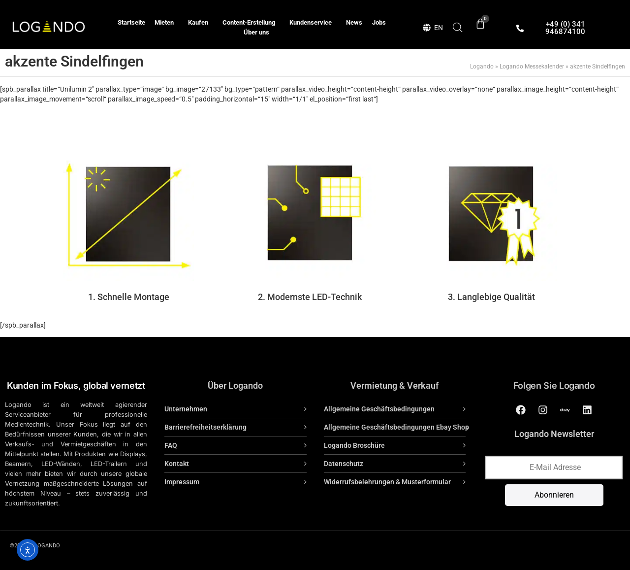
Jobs (379, 22)
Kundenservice (313, 23)
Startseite (131, 22)
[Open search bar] (458, 27)
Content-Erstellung (251, 23)
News (354, 22)
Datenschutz (343, 464)
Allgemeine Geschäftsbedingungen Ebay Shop (396, 427)
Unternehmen (185, 409)
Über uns (256, 32)
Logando (482, 66)
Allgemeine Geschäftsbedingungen (379, 409)
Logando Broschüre (354, 445)
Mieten (167, 23)
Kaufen (200, 23)
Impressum (181, 482)
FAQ (170, 445)
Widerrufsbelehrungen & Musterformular (387, 482)
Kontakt (176, 464)
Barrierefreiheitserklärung (205, 427)
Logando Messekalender (532, 66)
